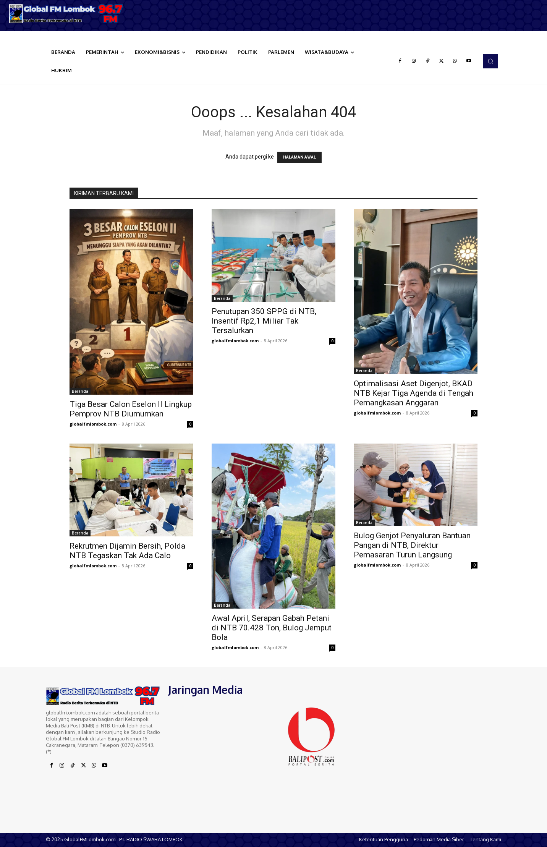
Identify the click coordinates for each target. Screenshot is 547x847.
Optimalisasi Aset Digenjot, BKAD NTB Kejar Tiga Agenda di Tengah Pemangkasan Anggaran (413, 393)
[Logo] (68, 13)
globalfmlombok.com (93, 424)
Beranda (80, 391)
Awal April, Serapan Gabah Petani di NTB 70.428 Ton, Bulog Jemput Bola (272, 628)
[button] (490, 61)
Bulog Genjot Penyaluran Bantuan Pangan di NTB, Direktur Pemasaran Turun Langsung (412, 545)
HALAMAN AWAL (299, 157)
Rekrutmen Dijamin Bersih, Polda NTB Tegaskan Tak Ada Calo (127, 550)
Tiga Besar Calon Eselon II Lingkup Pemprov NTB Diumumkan (131, 409)
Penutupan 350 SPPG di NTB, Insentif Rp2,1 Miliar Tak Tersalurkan (264, 321)
